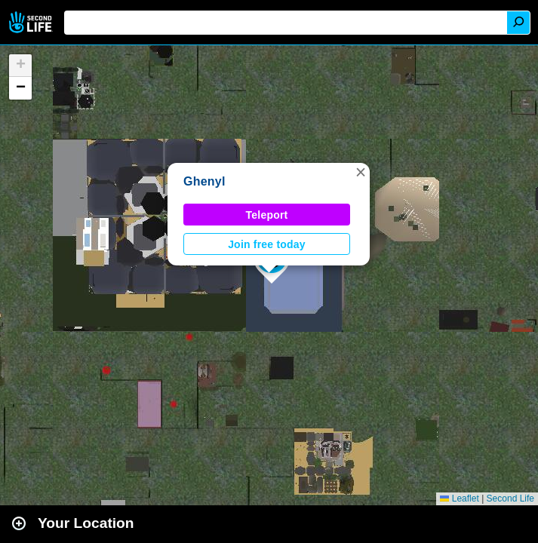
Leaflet (459, 498)
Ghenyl (204, 181)
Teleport (267, 215)
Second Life (32, 22)
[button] (361, 172)
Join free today (267, 244)
